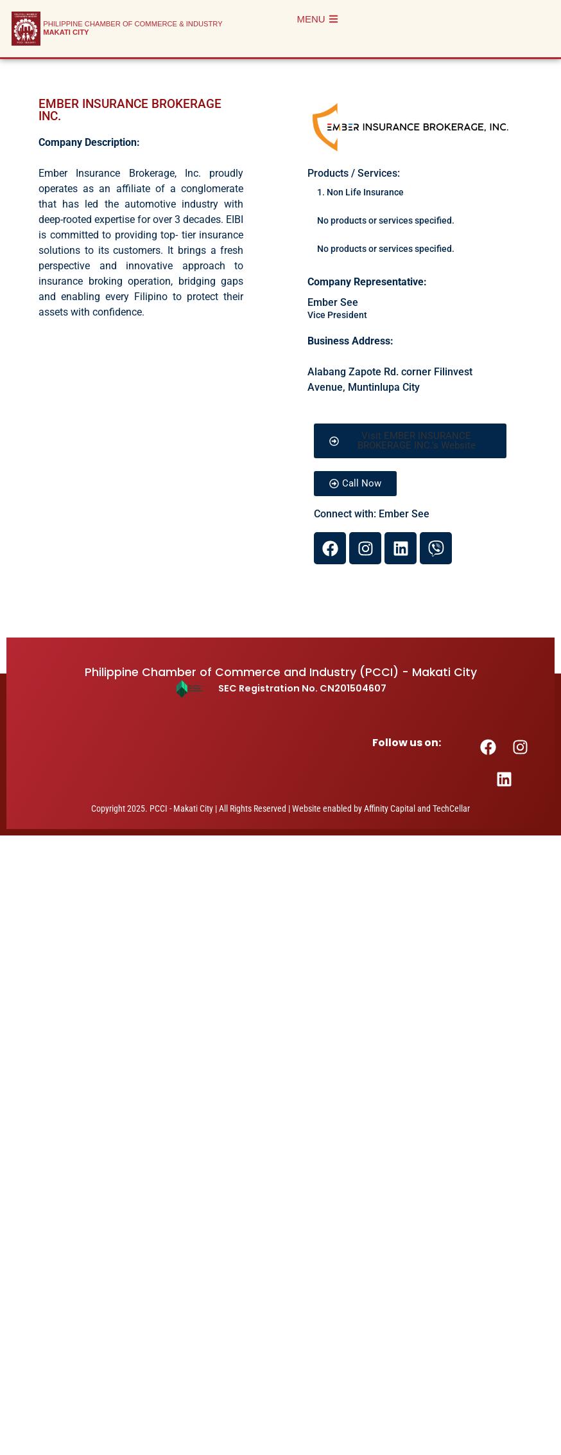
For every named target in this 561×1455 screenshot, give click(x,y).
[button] (410, 441)
